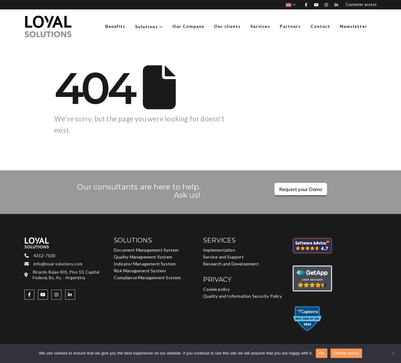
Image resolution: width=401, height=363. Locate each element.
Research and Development (231, 263)
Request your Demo (300, 189)
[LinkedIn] (336, 4)
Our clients (227, 26)
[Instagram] (326, 4)
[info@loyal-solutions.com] (66, 263)
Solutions (146, 26)
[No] (393, 353)
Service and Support (223, 256)
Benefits (115, 26)
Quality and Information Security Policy (242, 296)
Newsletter (353, 26)
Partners (290, 26)
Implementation (219, 250)
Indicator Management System (145, 263)
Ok (321, 353)
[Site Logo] (47, 26)
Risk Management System (140, 270)
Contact (320, 26)
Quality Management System (143, 256)
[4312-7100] (66, 255)
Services (260, 26)
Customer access (361, 4)
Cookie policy (216, 289)
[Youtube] (316, 4)
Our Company (188, 26)
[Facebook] (306, 4)
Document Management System (146, 250)
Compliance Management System (147, 277)
